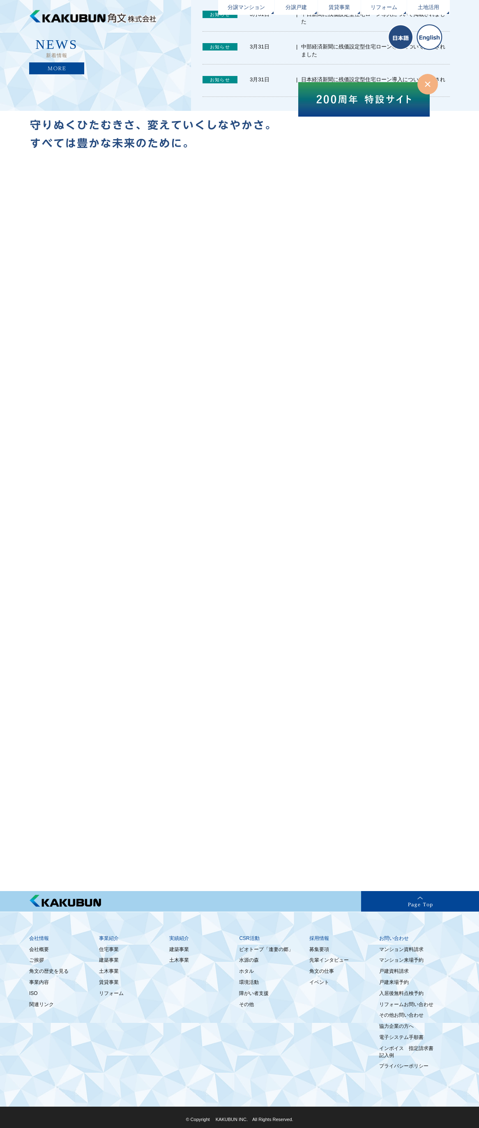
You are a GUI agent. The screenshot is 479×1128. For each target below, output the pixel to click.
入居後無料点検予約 (401, 993)
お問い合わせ (394, 938)
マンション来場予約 (401, 960)
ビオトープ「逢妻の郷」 (266, 949)
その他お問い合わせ (401, 1015)
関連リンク (41, 1004)
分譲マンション (246, 7)
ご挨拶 (36, 960)
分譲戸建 (296, 7)
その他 (246, 1004)
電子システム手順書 (401, 1037)
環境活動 (249, 982)
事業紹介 (109, 938)
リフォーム (384, 7)
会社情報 (39, 938)
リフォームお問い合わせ (406, 1004)
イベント (319, 982)
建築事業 (109, 960)
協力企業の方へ (396, 1026)
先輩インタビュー (329, 960)
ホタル (246, 971)
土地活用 (428, 7)
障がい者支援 (254, 993)
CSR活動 (249, 938)
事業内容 (39, 982)
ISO (33, 993)
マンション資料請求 (401, 949)
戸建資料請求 (394, 971)
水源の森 (249, 960)
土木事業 (109, 971)
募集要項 (319, 949)
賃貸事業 (339, 7)
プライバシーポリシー (403, 1066)
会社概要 (39, 949)
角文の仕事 (321, 971)
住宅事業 (109, 949)
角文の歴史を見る (49, 971)
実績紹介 (179, 938)
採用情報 (319, 938)
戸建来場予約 (394, 982)
